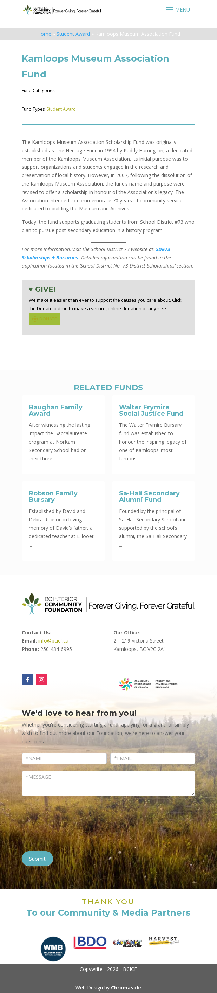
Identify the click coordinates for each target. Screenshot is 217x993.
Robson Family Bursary (53, 496)
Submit (37, 858)
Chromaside (126, 987)
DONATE (44, 318)
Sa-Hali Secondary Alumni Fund (149, 496)
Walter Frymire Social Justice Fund (151, 410)
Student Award (73, 33)
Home (44, 33)
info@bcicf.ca (53, 640)
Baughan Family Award (56, 410)
